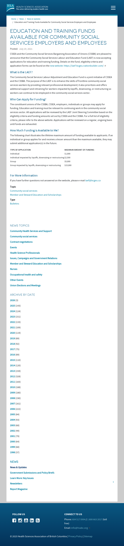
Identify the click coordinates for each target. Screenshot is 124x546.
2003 (12, 425)
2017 (12, 349)
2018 (12, 343)
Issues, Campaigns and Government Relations (33, 258)
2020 (12, 332)
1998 (12, 452)
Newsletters (16, 483)
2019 (12, 338)
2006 (12, 409)
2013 (12, 371)
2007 (12, 403)
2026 (12, 300)
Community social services (23, 190)
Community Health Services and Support (31, 231)
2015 (12, 360)
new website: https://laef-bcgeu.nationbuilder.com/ (77, 65)
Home (13, 19)
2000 (12, 441)
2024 (12, 311)
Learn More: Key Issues (22, 478)
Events (13, 247)
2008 (12, 398)
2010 (12, 387)
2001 (12, 436)
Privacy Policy (75, 536)
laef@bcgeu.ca (93, 180)
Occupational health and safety (26, 274)
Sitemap (88, 536)
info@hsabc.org (79, 527)
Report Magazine (18, 489)
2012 (12, 376)
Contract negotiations (21, 242)
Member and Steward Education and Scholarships (35, 194)
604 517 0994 (78, 519)
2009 (12, 392)
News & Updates (33, 19)
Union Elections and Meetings (25, 285)
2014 (12, 365)
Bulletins (14, 203)
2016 (12, 354)
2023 (12, 316)
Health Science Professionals (25, 252)
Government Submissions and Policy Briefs (32, 472)
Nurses (13, 269)
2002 (12, 430)
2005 (12, 414)
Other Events (16, 280)
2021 (12, 327)
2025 (12, 305)
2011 (12, 381)
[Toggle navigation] (113, 7)
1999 (12, 447)
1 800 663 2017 (94, 519)
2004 (12, 419)
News (21, 19)
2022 (12, 322)
